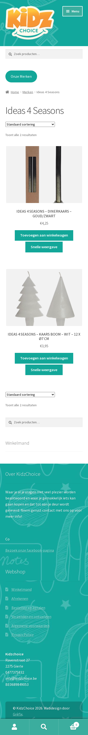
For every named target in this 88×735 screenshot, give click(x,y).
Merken (28, 92)
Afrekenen (19, 598)
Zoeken (44, 727)
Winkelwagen (69, 724)
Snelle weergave (44, 246)
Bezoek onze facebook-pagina (29, 550)
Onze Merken (21, 76)
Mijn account (14, 727)
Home (15, 92)
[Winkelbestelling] (30, 124)
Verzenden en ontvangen (31, 616)
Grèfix (18, 714)
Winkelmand (21, 589)
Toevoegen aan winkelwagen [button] (44, 235)
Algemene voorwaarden (30, 625)
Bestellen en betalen (28, 607)
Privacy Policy (22, 634)
